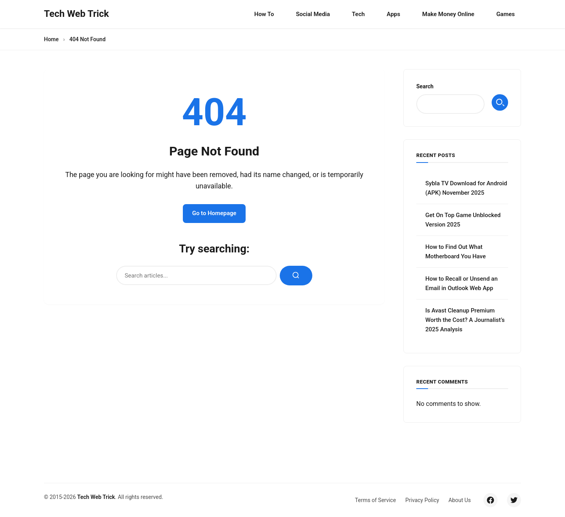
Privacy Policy (422, 500)
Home (51, 39)
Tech (358, 14)
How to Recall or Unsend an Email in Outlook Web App (461, 283)
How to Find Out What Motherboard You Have (455, 251)
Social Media (313, 14)
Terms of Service (375, 500)
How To (264, 14)
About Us (459, 500)
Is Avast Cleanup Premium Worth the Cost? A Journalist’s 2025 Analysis (465, 320)
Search (425, 86)
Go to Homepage (214, 213)
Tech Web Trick (96, 497)
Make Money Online (448, 14)
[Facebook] (490, 500)
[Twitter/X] (514, 500)
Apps (393, 14)
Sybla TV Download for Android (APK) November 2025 (466, 188)
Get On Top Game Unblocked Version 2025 (463, 220)
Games (505, 14)
